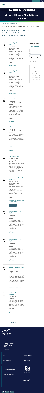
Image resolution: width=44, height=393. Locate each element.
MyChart (4, 1)
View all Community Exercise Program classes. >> (17, 33)
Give (1, 1)
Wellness (7, 23)
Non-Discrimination (28, 355)
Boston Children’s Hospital (8, 374)
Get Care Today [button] (36, 1)
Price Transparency (7, 360)
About (41, 5)
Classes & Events (6, 362)
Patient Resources (35, 5)
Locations (28, 5)
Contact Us (5, 353)
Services (23, 5)
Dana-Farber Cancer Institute (9, 369)
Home (3, 23)
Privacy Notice (27, 358)
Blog (4, 355)
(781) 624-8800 (7, 340)
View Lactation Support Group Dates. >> (14, 35)
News (4, 358)
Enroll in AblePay (27, 386)
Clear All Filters (35, 46)
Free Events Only (35, 57)
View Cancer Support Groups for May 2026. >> (16, 30)
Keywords (32, 48)
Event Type (32, 53)
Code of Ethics (27, 360)
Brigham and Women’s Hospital (9, 371)
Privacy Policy (27, 353)
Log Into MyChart (27, 374)
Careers (8, 1)
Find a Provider (18, 5)
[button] (41, 1)
